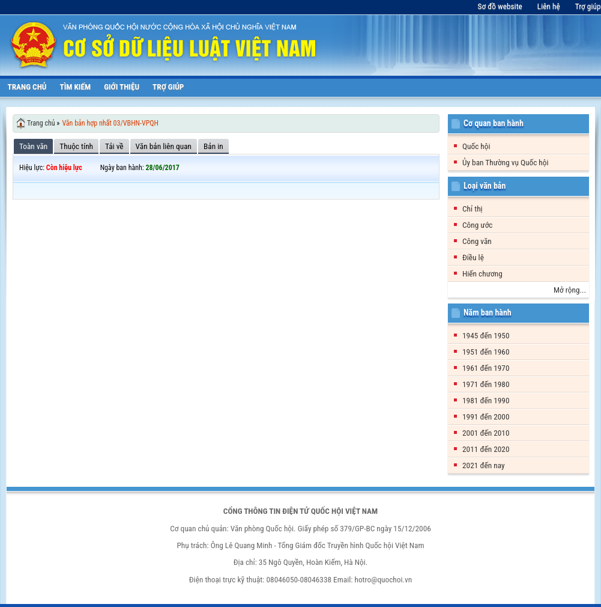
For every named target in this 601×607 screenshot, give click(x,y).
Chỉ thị (472, 208)
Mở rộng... (570, 289)
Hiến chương (482, 273)
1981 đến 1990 (486, 400)
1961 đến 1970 (486, 368)
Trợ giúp (588, 6)
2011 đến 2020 (486, 449)
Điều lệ (473, 257)
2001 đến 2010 (486, 433)
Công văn (477, 241)
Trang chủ (41, 123)
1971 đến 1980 (486, 384)
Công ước (477, 225)
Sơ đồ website (500, 6)
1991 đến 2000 (486, 416)
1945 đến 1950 (486, 335)
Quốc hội (476, 146)
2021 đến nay (483, 465)
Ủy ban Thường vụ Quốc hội (505, 162)
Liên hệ (548, 6)
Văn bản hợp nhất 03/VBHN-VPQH (110, 123)
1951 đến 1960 (486, 351)
